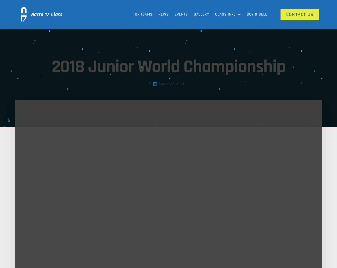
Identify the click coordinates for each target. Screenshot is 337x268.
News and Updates (218, 226)
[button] (58, 118)
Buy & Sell (257, 14)
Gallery (201, 14)
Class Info (228, 14)
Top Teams (142, 14)
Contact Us (272, 226)
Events (181, 14)
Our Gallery (150, 226)
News (163, 14)
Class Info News (154, 236)
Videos (208, 236)
